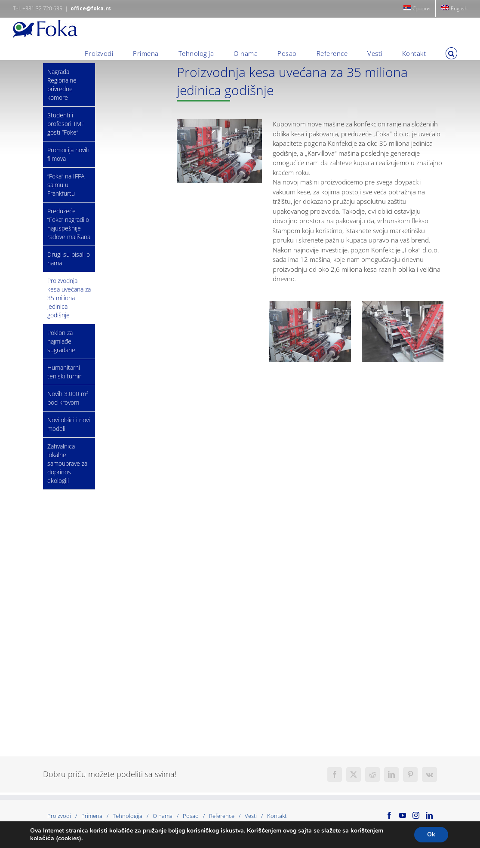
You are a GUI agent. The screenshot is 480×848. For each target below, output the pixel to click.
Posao (191, 816)
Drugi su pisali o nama (68, 258)
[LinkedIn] (429, 815)
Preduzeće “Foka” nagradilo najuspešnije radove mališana (68, 224)
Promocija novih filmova (68, 154)
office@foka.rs (91, 8)
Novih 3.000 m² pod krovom (67, 398)
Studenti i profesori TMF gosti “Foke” (65, 123)
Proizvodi (59, 816)
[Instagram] (415, 815)
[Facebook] (389, 815)
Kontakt (276, 816)
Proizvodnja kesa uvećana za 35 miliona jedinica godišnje (69, 298)
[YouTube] (402, 815)
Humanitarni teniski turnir (64, 371)
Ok (431, 834)
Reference (221, 816)
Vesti (251, 816)
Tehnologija (127, 816)
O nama (162, 816)
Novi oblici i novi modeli (68, 424)
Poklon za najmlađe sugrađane (61, 341)
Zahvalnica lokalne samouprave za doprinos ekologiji (67, 463)
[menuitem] (417, 8)
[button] (451, 53)
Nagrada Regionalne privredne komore (62, 84)
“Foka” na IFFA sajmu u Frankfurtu (65, 184)
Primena (91, 816)
